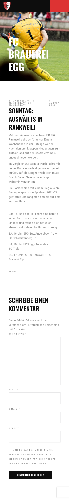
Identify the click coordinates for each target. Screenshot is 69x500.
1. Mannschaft (34, 24)
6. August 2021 (54, 103)
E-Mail (14, 409)
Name (13, 390)
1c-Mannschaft (21, 104)
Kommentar (18, 334)
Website (14, 428)
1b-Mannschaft (22, 102)
